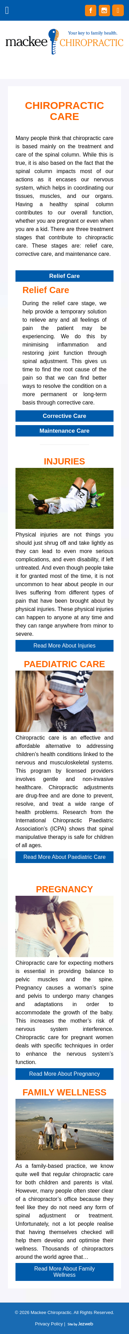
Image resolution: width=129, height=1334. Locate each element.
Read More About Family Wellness (64, 1272)
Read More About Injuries (64, 646)
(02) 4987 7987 (118, 10)
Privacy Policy (49, 1323)
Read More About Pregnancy (64, 1074)
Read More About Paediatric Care (64, 857)
